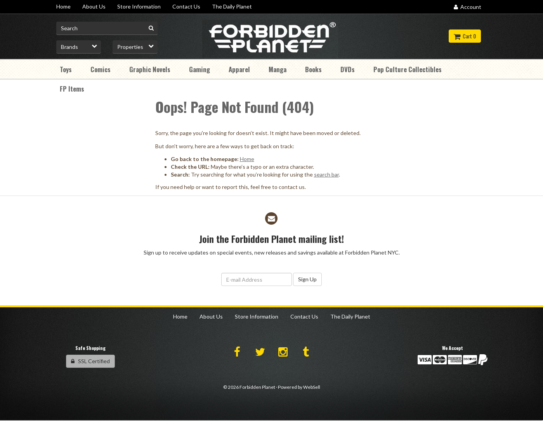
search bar (326, 174)
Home (247, 159)
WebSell (311, 387)
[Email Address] (256, 279)
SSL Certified (90, 361)
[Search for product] (107, 28)
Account (467, 6)
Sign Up (307, 279)
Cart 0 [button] (465, 36)
